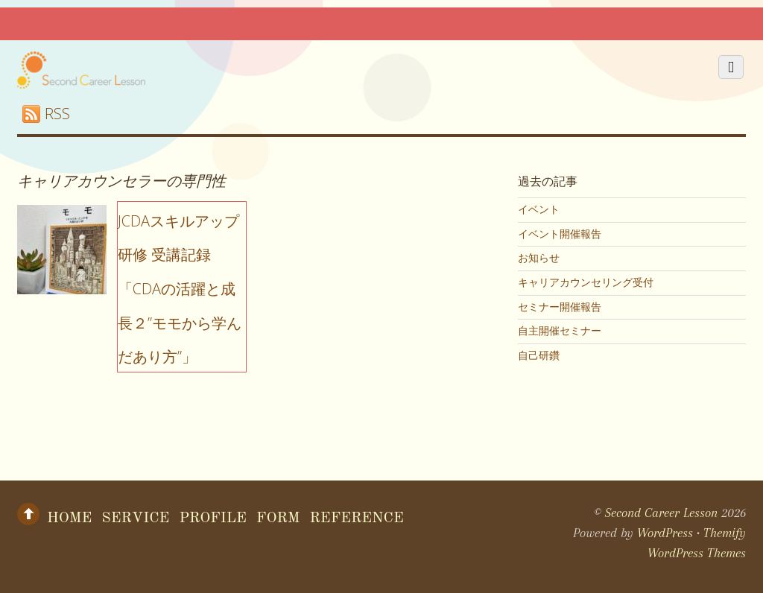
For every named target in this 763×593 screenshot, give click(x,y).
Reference (357, 518)
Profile (213, 518)
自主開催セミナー (559, 331)
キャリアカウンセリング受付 (585, 282)
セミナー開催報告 (559, 307)
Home (69, 518)
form (278, 518)
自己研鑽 (539, 355)
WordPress (665, 532)
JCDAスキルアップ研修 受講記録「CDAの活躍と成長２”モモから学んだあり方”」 (179, 289)
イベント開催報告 (559, 234)
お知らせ (539, 258)
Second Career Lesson (661, 512)
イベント (539, 209)
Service (135, 518)
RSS (57, 114)
